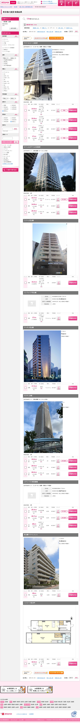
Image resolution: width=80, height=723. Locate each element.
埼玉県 (68, 701)
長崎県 (48, 707)
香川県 (25, 707)
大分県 (56, 707)
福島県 (33, 701)
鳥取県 (5, 707)
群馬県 (42, 701)
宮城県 (30, 701)
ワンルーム (6, 72)
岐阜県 (17, 704)
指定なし (6, 111)
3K (4, 85)
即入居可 (6, 154)
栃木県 (46, 701)
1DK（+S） (6, 75)
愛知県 (13, 704)
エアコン (6, 149)
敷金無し (6, 61)
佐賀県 (44, 707)
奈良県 (60, 704)
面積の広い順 (58, 31)
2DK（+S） (6, 81)
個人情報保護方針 (4, 719)
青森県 (14, 701)
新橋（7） (44, 28)
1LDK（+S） (7, 77)
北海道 (6, 701)
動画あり (6, 49)
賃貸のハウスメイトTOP (6, 6)
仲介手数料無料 (7, 65)
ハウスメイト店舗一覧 (47, 1)
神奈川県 (60, 701)
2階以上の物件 (7, 147)
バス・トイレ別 (7, 145)
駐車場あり (6, 160)
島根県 (9, 707)
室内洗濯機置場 (7, 161)
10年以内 (14, 107)
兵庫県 (56, 704)
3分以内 (6, 117)
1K (4, 74)
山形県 (26, 701)
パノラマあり (7, 51)
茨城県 (72, 701)
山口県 (17, 707)
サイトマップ (14, 719)
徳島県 (32, 707)
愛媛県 (28, 707)
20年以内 (14, 109)
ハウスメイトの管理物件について (49, 3)
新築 (5, 105)
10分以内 (6, 119)
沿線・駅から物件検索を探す (26, 6)
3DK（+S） (6, 87)
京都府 (48, 704)
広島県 (13, 707)
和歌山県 (64, 704)
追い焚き (6, 158)
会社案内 (31, 714)
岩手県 (22, 701)
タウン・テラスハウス (9, 45)
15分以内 (14, 119)
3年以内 (14, 105)
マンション (6, 41)
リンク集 (21, 719)
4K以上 (5, 90)
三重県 (20, 704)
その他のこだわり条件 (7, 163)
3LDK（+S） (7, 88)
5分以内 (14, 117)
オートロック (7, 156)
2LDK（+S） (7, 83)
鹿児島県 (65, 707)
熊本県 (52, 707)
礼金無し (6, 63)
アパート (6, 39)
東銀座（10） (36, 28)
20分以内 (6, 121)
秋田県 (18, 701)
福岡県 (40, 707)
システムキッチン (8, 150)
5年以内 (6, 107)
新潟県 (32, 704)
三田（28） (60, 28)
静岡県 (9, 704)
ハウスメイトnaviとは (22, 714)
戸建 (5, 43)
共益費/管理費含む (8, 60)
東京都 (15, 6)
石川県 (36, 704)
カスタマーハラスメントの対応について (34, 719)
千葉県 (64, 701)
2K (4, 79)
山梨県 (5, 704)
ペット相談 (6, 152)
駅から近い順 (50, 31)
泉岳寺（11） (69, 28)
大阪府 (52, 704)
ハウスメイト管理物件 (9, 47)
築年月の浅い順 (41, 31)
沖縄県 (69, 707)
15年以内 (6, 109)
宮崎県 (60, 707)
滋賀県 (44, 704)
